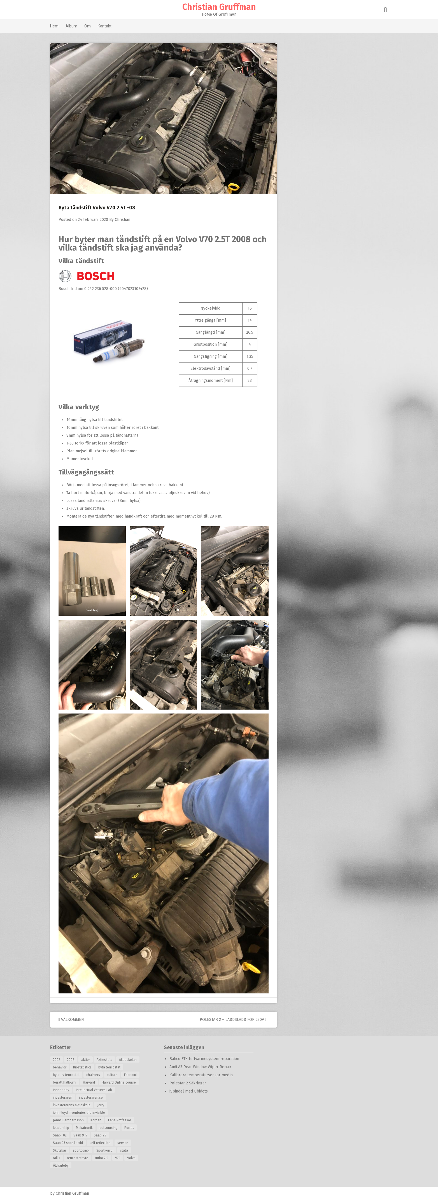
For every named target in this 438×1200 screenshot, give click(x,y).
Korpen (104, 1120)
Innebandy (70, 1090)
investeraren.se (100, 1098)
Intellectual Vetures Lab (103, 1090)
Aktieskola (113, 1060)
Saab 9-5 (89, 1135)
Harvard (98, 1082)
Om (96, 26)
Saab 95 (109, 1135)
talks (65, 1158)
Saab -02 (69, 1135)
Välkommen (80, 1019)
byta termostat (118, 1067)
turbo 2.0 (110, 1158)
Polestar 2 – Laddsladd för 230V (242, 1019)
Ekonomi (139, 1075)
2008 (79, 1060)
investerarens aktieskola (80, 1105)
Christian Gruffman (219, 7)
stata (133, 1150)
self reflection (109, 1143)
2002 (65, 1060)
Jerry (109, 1105)
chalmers (102, 1075)
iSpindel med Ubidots (197, 1091)
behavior (68, 1067)
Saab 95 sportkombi (77, 1143)
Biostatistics (91, 1067)
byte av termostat (75, 1075)
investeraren (71, 1098)
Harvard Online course (128, 1082)
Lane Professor (128, 1120)
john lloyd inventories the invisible (88, 1113)
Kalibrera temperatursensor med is (210, 1075)
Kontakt (113, 26)
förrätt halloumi (73, 1082)
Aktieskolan (137, 1060)
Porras (138, 1128)
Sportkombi (113, 1150)
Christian (131, 219)
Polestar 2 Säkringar (196, 1083)
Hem (63, 26)
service (131, 1143)
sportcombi (90, 1150)
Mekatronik (93, 1128)
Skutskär (68, 1150)
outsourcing (117, 1128)
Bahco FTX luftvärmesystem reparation (213, 1058)
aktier (94, 1060)
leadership (70, 1128)
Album (80, 26)
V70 (126, 1158)
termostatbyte (86, 1158)
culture (121, 1075)
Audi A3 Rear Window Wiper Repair (209, 1067)
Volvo (140, 1158)
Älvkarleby (70, 1166)
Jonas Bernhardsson (77, 1120)
